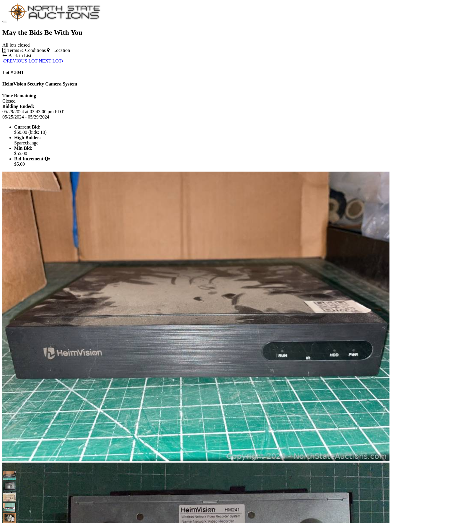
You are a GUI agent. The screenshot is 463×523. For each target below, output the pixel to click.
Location (58, 86)
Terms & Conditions (24, 86)
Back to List (16, 92)
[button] (7, 512)
